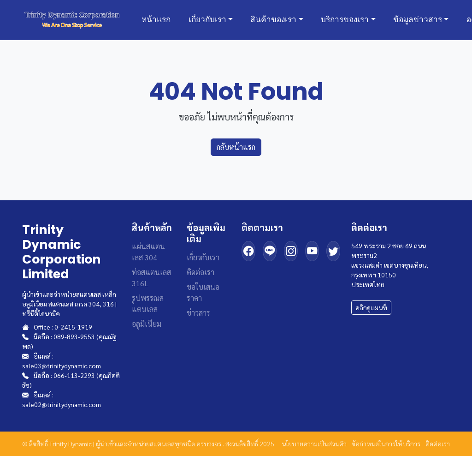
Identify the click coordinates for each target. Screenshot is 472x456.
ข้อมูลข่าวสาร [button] (417, 19)
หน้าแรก (156, 19)
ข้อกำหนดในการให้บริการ (386, 443)
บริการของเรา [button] (345, 19)
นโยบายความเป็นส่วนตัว (314, 443)
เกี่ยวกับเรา (203, 257)
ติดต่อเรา (200, 272)
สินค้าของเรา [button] (273, 19)
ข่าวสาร (198, 313)
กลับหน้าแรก (236, 147)
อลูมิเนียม (146, 324)
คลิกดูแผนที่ (371, 307)
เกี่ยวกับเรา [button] (207, 19)
